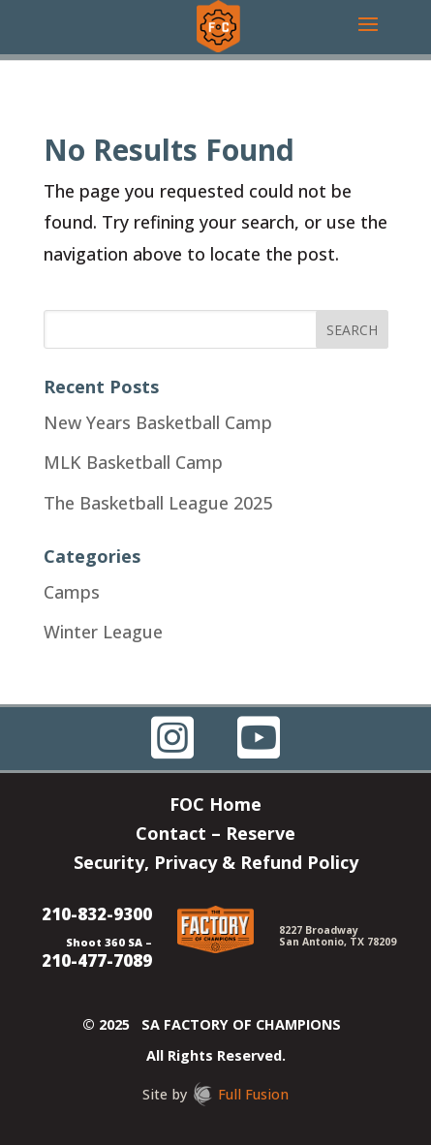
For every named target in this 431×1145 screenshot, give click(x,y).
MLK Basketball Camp (133, 462)
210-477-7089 (97, 960)
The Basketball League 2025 (158, 502)
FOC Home (215, 806)
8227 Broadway (318, 930)
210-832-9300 (97, 914)
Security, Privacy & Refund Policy (216, 864)
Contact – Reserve (215, 835)
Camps (72, 591)
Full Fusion (253, 1094)
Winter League (103, 631)
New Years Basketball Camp (158, 422)
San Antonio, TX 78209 (337, 941)
